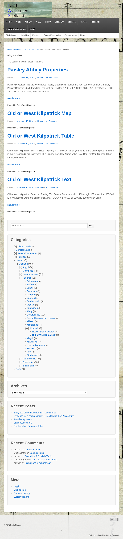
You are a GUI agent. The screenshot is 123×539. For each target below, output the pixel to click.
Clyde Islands (11, 35)
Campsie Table (32, 449)
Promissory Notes (23, 419)
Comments (22, 493)
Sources (71, 22)
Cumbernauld (33, 301)
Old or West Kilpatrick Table (40, 136)
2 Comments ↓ (52, 78)
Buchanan (32, 291)
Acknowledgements (16, 29)
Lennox (27, 50)
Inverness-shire (30, 274)
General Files (33, 314)
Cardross (31, 298)
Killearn (30, 321)
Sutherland (28, 365)
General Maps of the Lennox (41, 318)
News (82, 35)
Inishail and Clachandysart (38, 463)
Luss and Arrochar (36, 345)
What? (28, 22)
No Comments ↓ (53, 121)
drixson (40, 78)
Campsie (31, 294)
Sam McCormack (112, 535)
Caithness (28, 271)
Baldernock (32, 281)
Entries (20, 490)
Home (9, 22)
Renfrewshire (29, 358)
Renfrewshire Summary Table (28, 426)
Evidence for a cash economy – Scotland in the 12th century (44, 416)
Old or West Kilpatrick (25, 105)
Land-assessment (23, 422)
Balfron (30, 284)
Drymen (31, 304)
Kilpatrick (36, 50)
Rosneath (31, 348)
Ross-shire (28, 362)
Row (29, 351)
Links (32, 29)
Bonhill (30, 288)
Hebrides (25, 35)
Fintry (29, 311)
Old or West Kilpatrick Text (39, 179)
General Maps (71, 35)
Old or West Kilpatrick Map (39, 113)
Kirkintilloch (32, 341)
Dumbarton (32, 308)
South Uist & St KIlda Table (38, 456)
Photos (83, 22)
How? (48, 22)
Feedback (95, 22)
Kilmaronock (33, 324)
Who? (18, 22)
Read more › (13, 98)
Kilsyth (30, 338)
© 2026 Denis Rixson (12, 525)
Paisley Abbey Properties (37, 70)
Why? (38, 22)
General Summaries (52, 35)
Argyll (26, 267)
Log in (17, 486)
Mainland (36, 35)
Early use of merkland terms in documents (35, 412)
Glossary (59, 22)
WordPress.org (21, 497)
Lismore (20, 260)
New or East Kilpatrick (43, 331)
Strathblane (32, 355)
